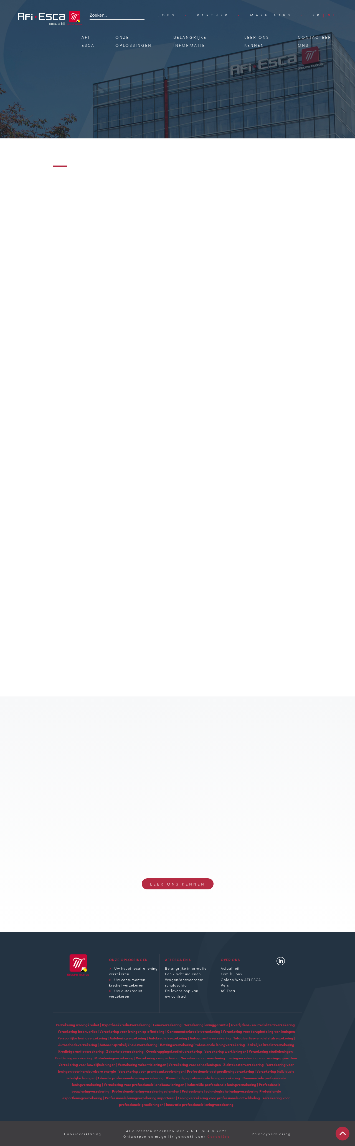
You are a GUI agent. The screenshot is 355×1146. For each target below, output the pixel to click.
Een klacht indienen (183, 973)
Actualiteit (230, 968)
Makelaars (271, 15)
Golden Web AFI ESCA (241, 979)
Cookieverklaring (83, 1134)
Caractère (218, 1136)
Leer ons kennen (177, 884)
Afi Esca (228, 990)
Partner (213, 15)
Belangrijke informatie (186, 968)
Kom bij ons (231, 973)
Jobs (167, 15)
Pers (225, 984)
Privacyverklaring (271, 1134)
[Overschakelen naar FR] (317, 15)
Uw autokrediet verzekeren (126, 993)
